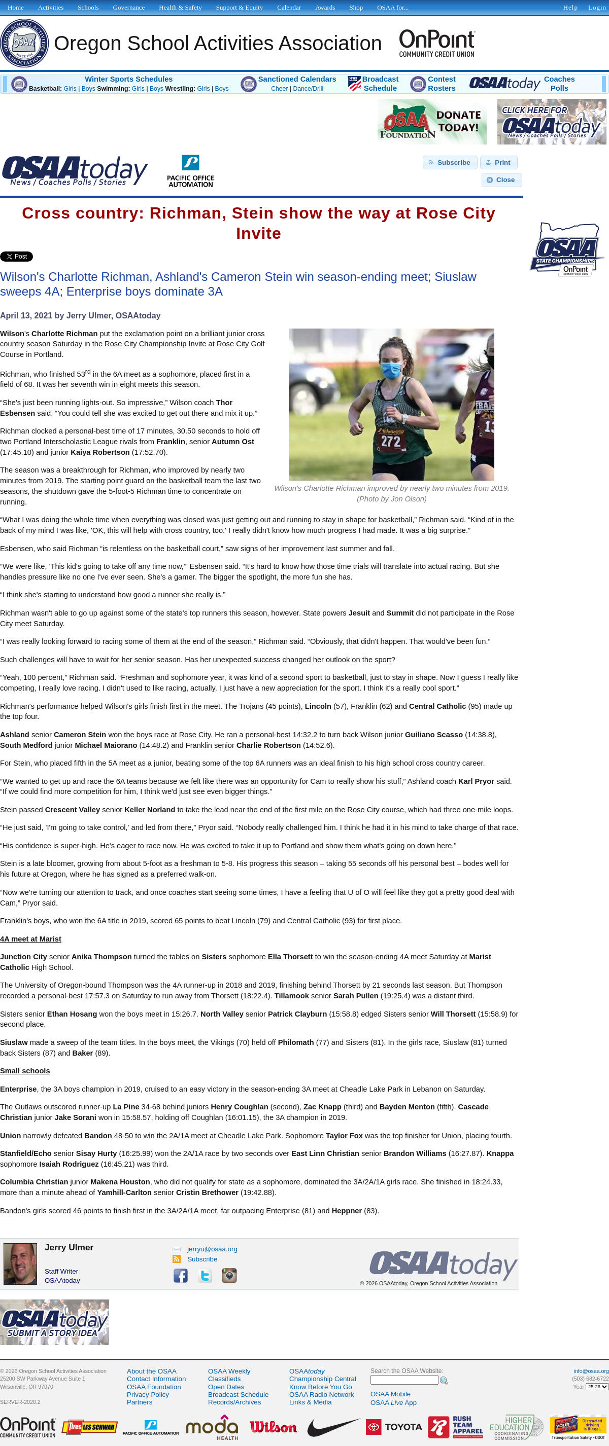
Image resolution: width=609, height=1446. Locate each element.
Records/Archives (234, 1402)
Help (570, 7)
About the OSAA (152, 1371)
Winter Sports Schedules (129, 79)
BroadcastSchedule (380, 83)
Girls (70, 88)
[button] (450, 163)
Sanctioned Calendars (297, 79)
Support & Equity (239, 7)
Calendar (289, 7)
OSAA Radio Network (321, 1394)
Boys (88, 88)
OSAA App (393, 1402)
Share (50, 256)
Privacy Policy (148, 1394)
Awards (325, 7)
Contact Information (156, 1379)
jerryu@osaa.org (205, 1249)
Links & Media (310, 1402)
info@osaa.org (591, 1371)
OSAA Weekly (229, 1371)
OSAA (307, 1371)
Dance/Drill (308, 88)
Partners (139, 1402)
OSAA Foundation (154, 1387)
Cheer (279, 88)
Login (597, 7)
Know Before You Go (320, 1387)
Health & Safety (180, 7)
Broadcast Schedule (238, 1394)
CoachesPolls (559, 83)
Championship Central (322, 1379)
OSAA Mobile (390, 1394)
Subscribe (195, 1259)
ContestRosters (442, 83)
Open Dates (226, 1387)
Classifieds (224, 1379)
